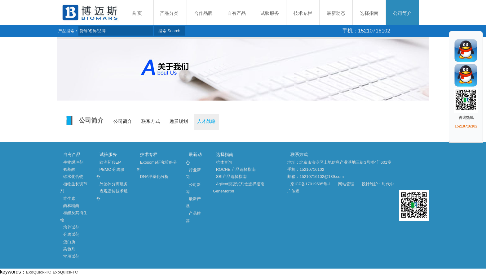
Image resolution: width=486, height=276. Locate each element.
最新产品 (193, 202)
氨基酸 (69, 169)
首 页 (137, 13)
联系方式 (150, 121)
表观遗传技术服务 (112, 195)
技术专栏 (303, 13)
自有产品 (236, 13)
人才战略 (206, 121)
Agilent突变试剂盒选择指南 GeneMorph (239, 187)
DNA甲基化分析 (154, 176)
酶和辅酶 (71, 205)
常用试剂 (71, 256)
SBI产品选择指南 (231, 176)
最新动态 (336, 13)
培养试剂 (71, 227)
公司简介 (402, 13)
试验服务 (269, 13)
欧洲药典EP (110, 162)
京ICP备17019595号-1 (310, 184)
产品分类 (169, 13)
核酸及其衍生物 (73, 216)
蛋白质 (69, 241)
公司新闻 (193, 188)
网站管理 (346, 184)
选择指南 (369, 13)
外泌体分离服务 (113, 184)
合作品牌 (203, 13)
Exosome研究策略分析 (157, 166)
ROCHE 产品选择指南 (236, 169)
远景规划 (178, 121)
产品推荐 (193, 217)
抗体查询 (224, 162)
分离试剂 (71, 234)
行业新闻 (193, 173)
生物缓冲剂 (73, 162)
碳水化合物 (73, 176)
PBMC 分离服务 (110, 173)
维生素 (69, 198)
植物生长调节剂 (73, 187)
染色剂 (69, 249)
